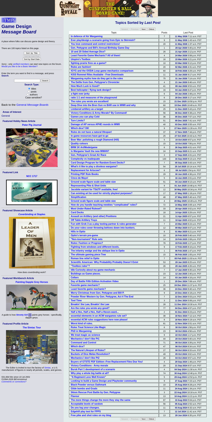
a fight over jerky (80, 93)
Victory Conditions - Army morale (89, 365)
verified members (21, 64)
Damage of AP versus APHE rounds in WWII (95, 124)
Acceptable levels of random (87, 404)
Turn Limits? (78, 120)
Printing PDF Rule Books (85, 174)
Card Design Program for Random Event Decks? (98, 162)
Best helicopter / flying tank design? (91, 90)
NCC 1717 (31, 176)
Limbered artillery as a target (87, 109)
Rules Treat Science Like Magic (88, 327)
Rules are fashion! (81, 67)
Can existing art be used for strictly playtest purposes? (101, 193)
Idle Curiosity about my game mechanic (93, 270)
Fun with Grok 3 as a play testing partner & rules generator (103, 224)
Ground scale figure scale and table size (93, 182)
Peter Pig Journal (32, 125)
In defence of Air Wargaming (87, 36)
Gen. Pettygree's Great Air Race (88, 155)
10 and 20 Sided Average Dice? (88, 51)
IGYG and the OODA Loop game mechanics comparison (102, 70)
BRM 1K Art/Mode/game (84, 147)
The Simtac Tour (32, 327)
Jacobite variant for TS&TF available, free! (94, 189)
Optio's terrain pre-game (84, 235)
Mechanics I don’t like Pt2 (85, 358)
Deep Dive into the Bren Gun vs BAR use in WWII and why (103, 105)
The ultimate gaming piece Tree (88, 254)
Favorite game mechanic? (85, 285)
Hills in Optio (78, 231)
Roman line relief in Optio (85, 258)
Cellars (75, 277)
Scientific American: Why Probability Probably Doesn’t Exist (104, 262)
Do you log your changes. (85, 407)
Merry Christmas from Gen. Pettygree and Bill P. (97, 293)
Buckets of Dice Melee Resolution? (90, 354)
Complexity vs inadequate (85, 159)
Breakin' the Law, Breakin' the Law (90, 304)
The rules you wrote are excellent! (90, 101)
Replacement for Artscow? (86, 170)
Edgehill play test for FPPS (86, 411)
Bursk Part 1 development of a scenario (93, 369)
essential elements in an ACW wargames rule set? (99, 316)
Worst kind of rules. (82, 323)
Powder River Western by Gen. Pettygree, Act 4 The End (102, 296)
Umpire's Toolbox (80, 59)
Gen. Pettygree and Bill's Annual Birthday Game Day (100, 48)
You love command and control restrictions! (95, 44)
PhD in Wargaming (81, 331)
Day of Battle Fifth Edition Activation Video (95, 281)
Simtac (47, 367)
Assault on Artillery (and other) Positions (94, 216)
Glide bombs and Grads (84, 388)
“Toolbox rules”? (80, 266)
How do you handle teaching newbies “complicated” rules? (104, 204)
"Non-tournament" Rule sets (86, 239)
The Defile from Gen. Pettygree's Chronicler (95, 82)
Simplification (78, 197)
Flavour (75, 396)
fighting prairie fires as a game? (88, 63)
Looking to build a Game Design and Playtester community (104, 381)
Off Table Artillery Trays (84, 220)
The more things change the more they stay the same (100, 400)
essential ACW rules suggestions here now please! (99, 319)
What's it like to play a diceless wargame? (94, 166)
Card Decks (77, 212)
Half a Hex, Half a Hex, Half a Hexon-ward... (95, 312)
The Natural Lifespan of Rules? (88, 350)
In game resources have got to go (89, 136)
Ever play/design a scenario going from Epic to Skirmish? (103, 40)
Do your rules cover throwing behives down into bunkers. (103, 227)
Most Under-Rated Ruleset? (86, 208)
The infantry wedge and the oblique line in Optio (98, 250)
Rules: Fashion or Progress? (87, 243)
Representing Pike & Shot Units (88, 185)
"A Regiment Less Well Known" (88, 377)
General (32, 104)
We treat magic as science (85, 335)
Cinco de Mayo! (79, 178)
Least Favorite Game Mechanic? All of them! (95, 55)
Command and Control (83, 342)
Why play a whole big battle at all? (90, 373)
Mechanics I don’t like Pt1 (85, 338)
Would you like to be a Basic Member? (19, 66)
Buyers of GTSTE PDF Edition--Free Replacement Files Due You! (107, 361)
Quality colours (79, 143)
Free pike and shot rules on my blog (91, 415)
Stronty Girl (22, 315)
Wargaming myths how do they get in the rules (97, 78)
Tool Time (76, 300)
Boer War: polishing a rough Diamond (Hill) (95, 139)
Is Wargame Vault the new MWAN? (90, 151)
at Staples (31, 214)
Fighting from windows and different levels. (95, 247)
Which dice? (78, 346)
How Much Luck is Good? (85, 86)
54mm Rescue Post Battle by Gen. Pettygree (95, 392)
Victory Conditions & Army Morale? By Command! (99, 113)
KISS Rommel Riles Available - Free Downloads (97, 74)
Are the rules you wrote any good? (90, 308)
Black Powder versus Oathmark (88, 384)
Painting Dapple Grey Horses (32, 282)
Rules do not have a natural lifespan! (91, 132)
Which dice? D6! (80, 128)
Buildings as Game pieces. (86, 273)
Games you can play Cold (85, 116)
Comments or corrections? (13, 381)
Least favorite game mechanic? (88, 289)
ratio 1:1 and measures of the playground (94, 97)
